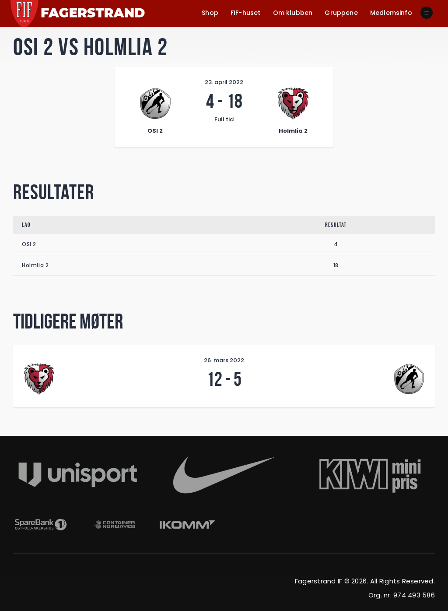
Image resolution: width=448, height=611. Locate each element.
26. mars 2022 (224, 360)
